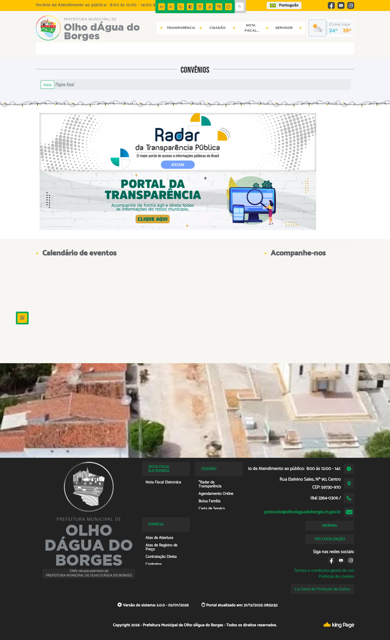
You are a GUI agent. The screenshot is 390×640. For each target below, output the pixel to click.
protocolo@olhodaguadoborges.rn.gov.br (302, 512)
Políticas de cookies (336, 576)
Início (47, 84)
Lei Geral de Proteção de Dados (322, 589)
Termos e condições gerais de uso (324, 570)
